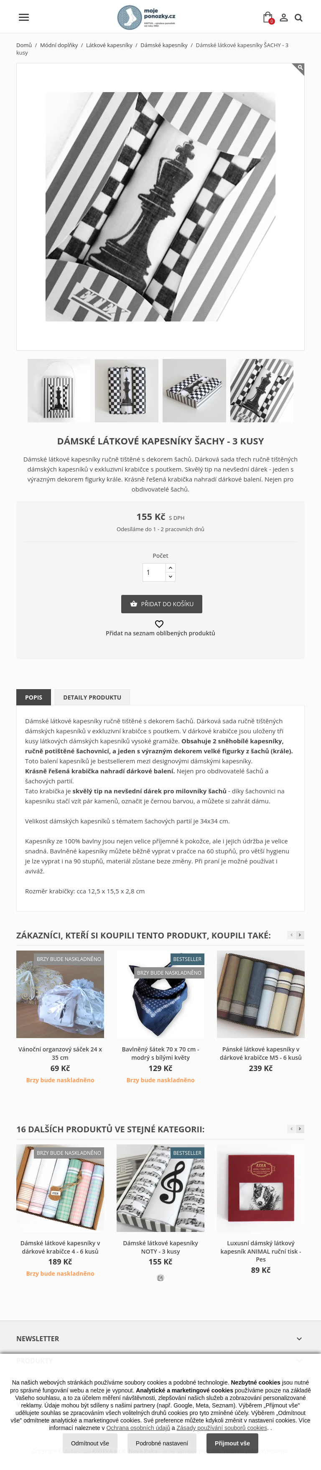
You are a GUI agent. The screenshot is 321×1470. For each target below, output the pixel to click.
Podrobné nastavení (162, 1443)
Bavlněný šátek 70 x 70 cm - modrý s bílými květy (160, 1053)
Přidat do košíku (162, 604)
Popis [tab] (33, 697)
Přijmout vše (232, 1443)
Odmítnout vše (90, 1443)
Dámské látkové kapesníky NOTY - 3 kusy (160, 1247)
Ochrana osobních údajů (138, 1428)
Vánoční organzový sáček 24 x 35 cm (60, 1053)
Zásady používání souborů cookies (222, 1428)
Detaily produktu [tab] (92, 697)
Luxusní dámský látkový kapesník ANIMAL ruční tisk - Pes (261, 1251)
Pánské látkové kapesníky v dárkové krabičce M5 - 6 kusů (261, 1053)
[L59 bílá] (160, 1278)
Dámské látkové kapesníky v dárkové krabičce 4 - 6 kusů (60, 1247)
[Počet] (154, 572)
